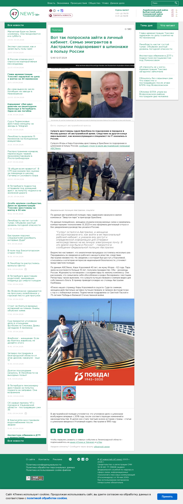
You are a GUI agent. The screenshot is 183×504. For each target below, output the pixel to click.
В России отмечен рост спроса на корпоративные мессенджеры (25, 63)
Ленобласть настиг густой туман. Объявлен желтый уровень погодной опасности (25, 225)
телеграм (58, 10)
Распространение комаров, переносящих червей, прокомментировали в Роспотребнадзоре (25, 157)
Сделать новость (62, 15)
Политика (57, 30)
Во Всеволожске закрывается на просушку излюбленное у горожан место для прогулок (25, 295)
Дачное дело (117, 3)
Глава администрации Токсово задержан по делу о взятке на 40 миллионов (156, 35)
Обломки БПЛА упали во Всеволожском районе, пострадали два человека (153, 94)
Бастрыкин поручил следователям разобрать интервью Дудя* (25, 240)
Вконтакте (70, 459)
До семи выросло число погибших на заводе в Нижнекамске (25, 93)
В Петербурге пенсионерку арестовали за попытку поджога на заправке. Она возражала (25, 391)
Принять (167, 496)
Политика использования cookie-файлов (48, 470)
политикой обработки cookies (47, 498)
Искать (176, 3)
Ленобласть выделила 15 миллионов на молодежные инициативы (25, 141)
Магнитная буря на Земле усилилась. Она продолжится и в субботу (25, 36)
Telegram (82, 459)
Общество (94, 3)
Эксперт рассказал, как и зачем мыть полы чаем (25, 50)
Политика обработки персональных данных (50, 467)
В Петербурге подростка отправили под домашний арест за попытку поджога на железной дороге (25, 191)
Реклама (57, 459)
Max (87, 459)
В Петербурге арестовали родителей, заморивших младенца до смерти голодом (25, 280)
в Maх (99, 442)
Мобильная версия (50, 10)
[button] (53, 431)
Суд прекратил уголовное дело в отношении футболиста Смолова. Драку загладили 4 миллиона (25, 326)
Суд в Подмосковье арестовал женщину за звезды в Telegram (25, 126)
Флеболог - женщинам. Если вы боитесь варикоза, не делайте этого (25, 342)
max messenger (61, 10)
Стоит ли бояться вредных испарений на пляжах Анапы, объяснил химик (25, 310)
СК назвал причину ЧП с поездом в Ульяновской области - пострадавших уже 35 (25, 408)
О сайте (30, 459)
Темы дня (146, 26)
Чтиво (105, 3)
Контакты (43, 459)
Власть (51, 3)
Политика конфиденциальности (43, 465)
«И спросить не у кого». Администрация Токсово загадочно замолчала (153, 69)
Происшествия (78, 3)
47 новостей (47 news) (111, 459)
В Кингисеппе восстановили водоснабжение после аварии (25, 424)
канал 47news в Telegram (82, 442)
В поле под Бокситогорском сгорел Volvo (25, 254)
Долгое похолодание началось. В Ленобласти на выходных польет (25, 375)
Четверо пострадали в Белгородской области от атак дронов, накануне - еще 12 (25, 358)
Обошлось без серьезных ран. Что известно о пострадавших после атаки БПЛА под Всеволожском (156, 81)
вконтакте (54, 10)
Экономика (63, 3)
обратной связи (102, 447)
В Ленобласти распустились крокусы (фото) (25, 266)
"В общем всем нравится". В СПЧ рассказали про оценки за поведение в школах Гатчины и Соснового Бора (25, 174)
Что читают (167, 26)
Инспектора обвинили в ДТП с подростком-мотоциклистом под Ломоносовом (156, 58)
